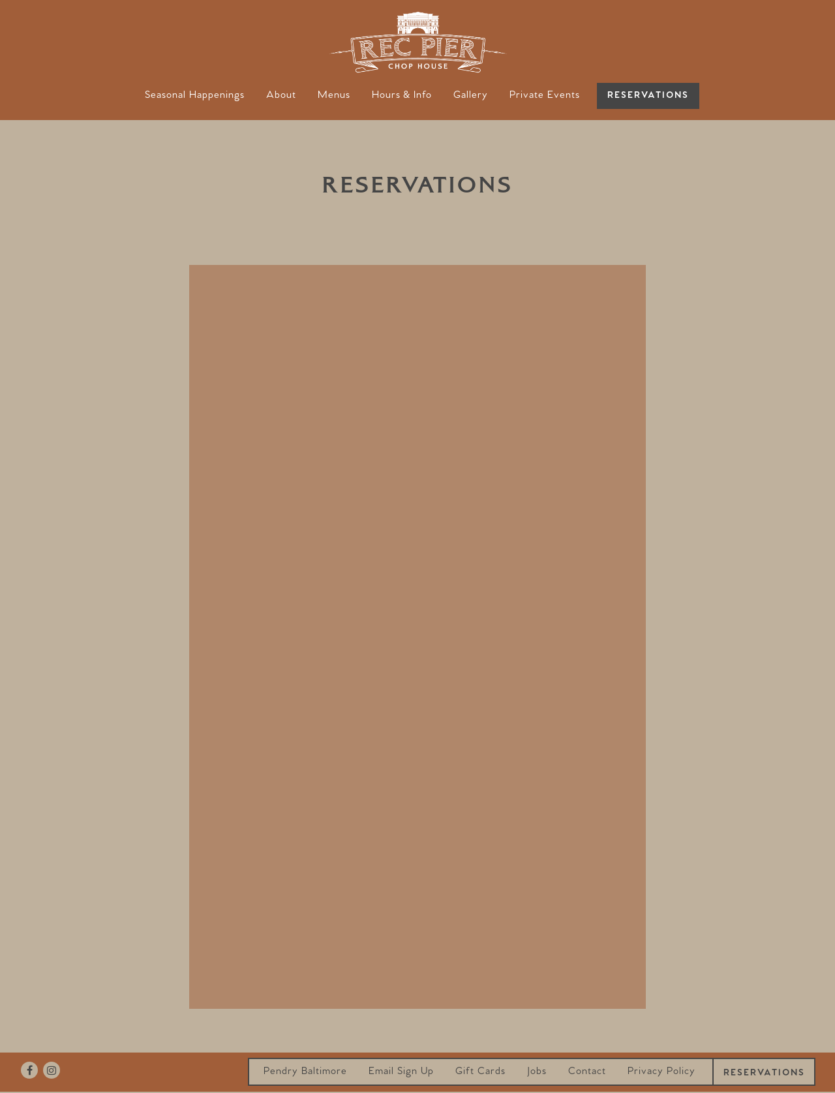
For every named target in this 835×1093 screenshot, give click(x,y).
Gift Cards (480, 1071)
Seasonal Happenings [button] (195, 95)
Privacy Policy (661, 1071)
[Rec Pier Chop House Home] (418, 41)
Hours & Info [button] (402, 95)
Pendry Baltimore (305, 1071)
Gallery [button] (470, 95)
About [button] (281, 95)
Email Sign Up (401, 1071)
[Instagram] (51, 1070)
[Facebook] (29, 1070)
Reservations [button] (648, 95)
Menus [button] (334, 95)
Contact (587, 1071)
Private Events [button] (544, 95)
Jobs (537, 1071)
